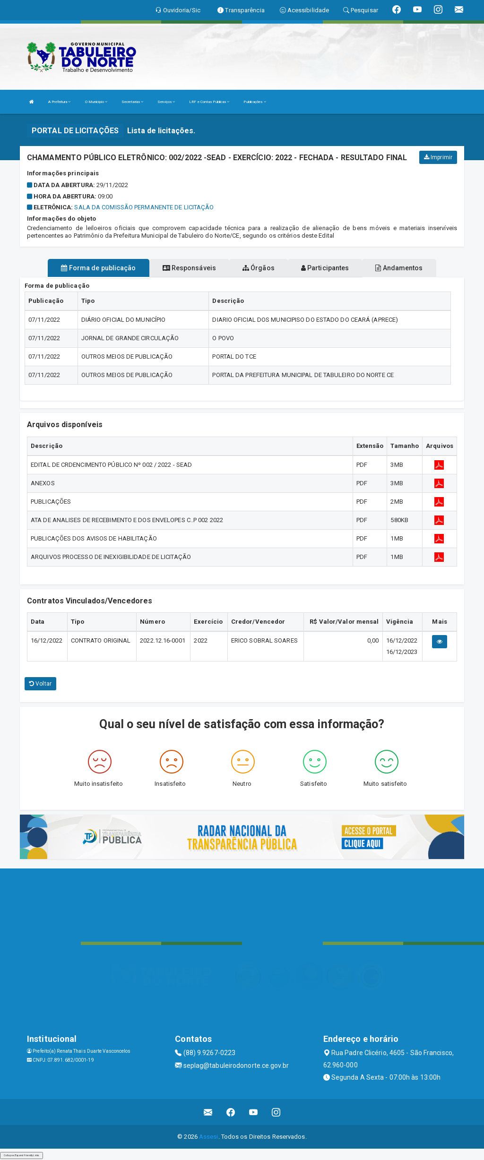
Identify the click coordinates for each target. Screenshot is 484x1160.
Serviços (166, 102)
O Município (96, 102)
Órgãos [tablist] (258, 268)
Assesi (208, 1136)
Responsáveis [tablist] (189, 268)
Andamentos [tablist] (399, 268)
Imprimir (438, 157)
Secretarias (132, 102)
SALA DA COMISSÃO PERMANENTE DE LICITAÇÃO (144, 207)
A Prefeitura (59, 102)
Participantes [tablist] (325, 268)
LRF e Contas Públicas (209, 102)
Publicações (254, 102)
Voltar (40, 683)
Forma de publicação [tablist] (98, 268)
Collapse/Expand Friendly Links (21, 1155)
